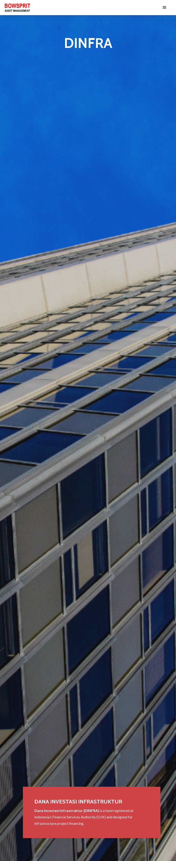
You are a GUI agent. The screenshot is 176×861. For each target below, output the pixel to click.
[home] (17, 7)
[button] (164, 7)
